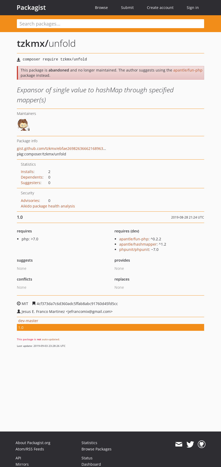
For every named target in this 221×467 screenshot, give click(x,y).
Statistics (89, 442)
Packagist (31, 7)
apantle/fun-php (188, 70)
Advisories (30, 200)
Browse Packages (96, 448)
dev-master (28, 320)
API (18, 457)
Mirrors (22, 464)
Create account (160, 7)
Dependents (31, 177)
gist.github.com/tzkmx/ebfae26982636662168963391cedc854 (70, 148)
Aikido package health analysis (48, 206)
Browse (101, 7)
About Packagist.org (33, 442)
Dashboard (91, 464)
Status (87, 457)
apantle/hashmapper (138, 244)
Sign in (193, 7)
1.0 (20, 327)
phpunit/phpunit (134, 249)
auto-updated (50, 339)
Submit (127, 7)
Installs (27, 171)
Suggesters (30, 182)
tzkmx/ (33, 43)
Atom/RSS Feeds (30, 448)
